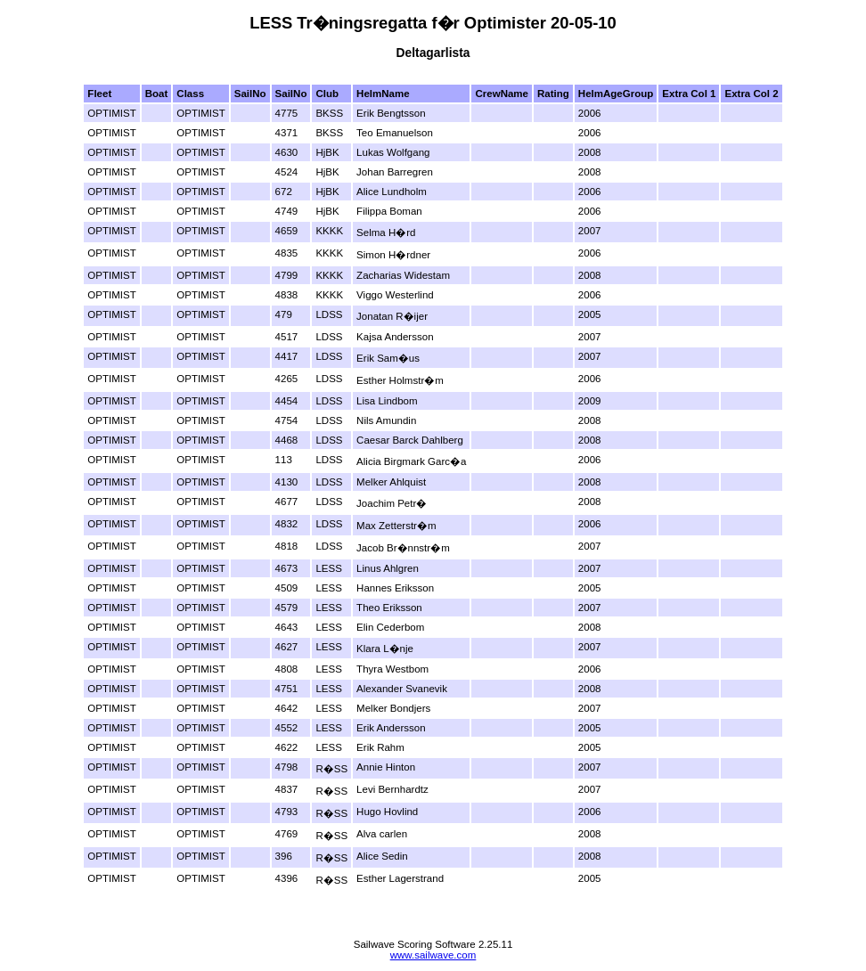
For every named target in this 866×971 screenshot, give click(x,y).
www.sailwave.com (433, 955)
